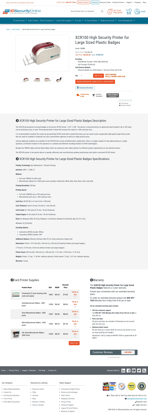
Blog (144, 2)
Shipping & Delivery (68, 398)
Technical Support (67, 405)
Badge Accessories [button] (108, 20)
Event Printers (33, 20)
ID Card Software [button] (91, 20)
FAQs (34, 392)
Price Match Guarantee (12, 401)
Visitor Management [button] (125, 20)
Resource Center (105, 2)
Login (139, 11)
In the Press (8, 398)
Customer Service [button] (118, 2)
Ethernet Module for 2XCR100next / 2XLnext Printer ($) (100, 70)
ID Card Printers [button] (19, 20)
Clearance (95, 2)
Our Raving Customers (11, 395)
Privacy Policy (14, 370)
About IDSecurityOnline (12, 389)
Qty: (76, 75)
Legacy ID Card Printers (69, 408)
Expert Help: (66, 2)
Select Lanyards (38, 405)
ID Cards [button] (78, 20)
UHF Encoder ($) (86, 64)
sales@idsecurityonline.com (137, 398)
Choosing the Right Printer (70, 389)
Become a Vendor (38, 401)
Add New (128, 352)
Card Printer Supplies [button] (64, 20)
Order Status (65, 395)
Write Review (123, 103)
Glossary (35, 395)
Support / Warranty (29, 370)
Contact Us (52, 370)
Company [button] (137, 2)
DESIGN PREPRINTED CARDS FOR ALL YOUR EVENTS (95, 81)
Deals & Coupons (83, 2)
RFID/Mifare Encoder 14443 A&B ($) (93, 61)
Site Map (42, 370)
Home (3, 370)
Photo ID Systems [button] (46, 20)
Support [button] (128, 2)
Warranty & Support (68, 411)
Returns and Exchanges (69, 392)
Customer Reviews (125, 105)
